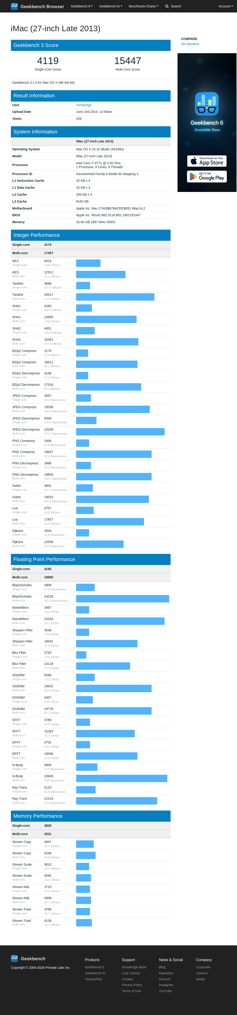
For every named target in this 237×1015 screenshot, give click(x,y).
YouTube (165, 991)
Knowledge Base (134, 967)
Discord (164, 979)
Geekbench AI (95, 973)
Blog (162, 967)
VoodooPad (93, 979)
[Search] (189, 6)
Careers (202, 973)
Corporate (203, 967)
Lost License (131, 973)
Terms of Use (131, 991)
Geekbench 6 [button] (80, 6)
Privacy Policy (132, 985)
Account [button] (225, 6)
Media (200, 979)
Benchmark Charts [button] (142, 6)
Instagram (166, 985)
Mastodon (166, 973)
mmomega (83, 105)
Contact (127, 979)
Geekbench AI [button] (109, 6)
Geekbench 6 (94, 967)
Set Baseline (190, 44)
